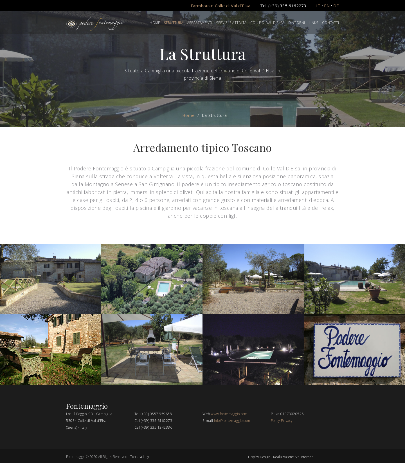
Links (313, 22)
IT (318, 5)
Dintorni (296, 22)
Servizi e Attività (231, 22)
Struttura (173, 22)
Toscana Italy (139, 456)
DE (336, 5)
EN (327, 5)
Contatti (330, 22)
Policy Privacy (282, 420)
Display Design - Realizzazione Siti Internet (280, 457)
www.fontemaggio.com (229, 413)
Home (155, 22)
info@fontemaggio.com (232, 420)
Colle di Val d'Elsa (267, 22)
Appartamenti (199, 22)
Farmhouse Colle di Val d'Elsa (221, 5)
